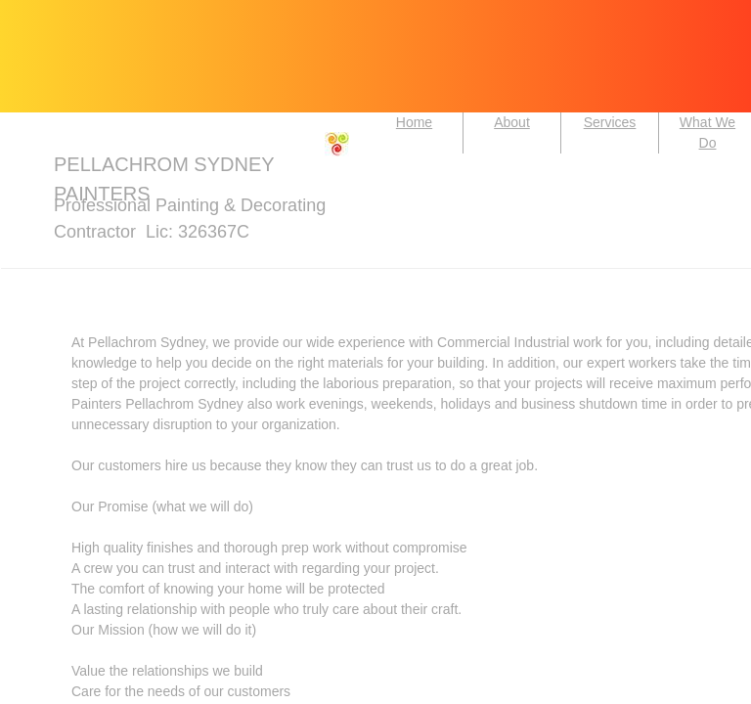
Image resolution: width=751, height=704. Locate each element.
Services (610, 122)
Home (414, 122)
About (512, 122)
